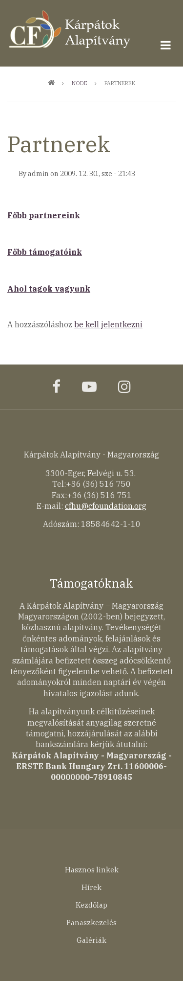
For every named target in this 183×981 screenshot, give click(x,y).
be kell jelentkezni (108, 324)
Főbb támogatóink (44, 252)
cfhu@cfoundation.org (105, 506)
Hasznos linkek (92, 869)
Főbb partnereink (43, 215)
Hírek (91, 887)
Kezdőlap (91, 905)
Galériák (91, 940)
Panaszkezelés (91, 922)
